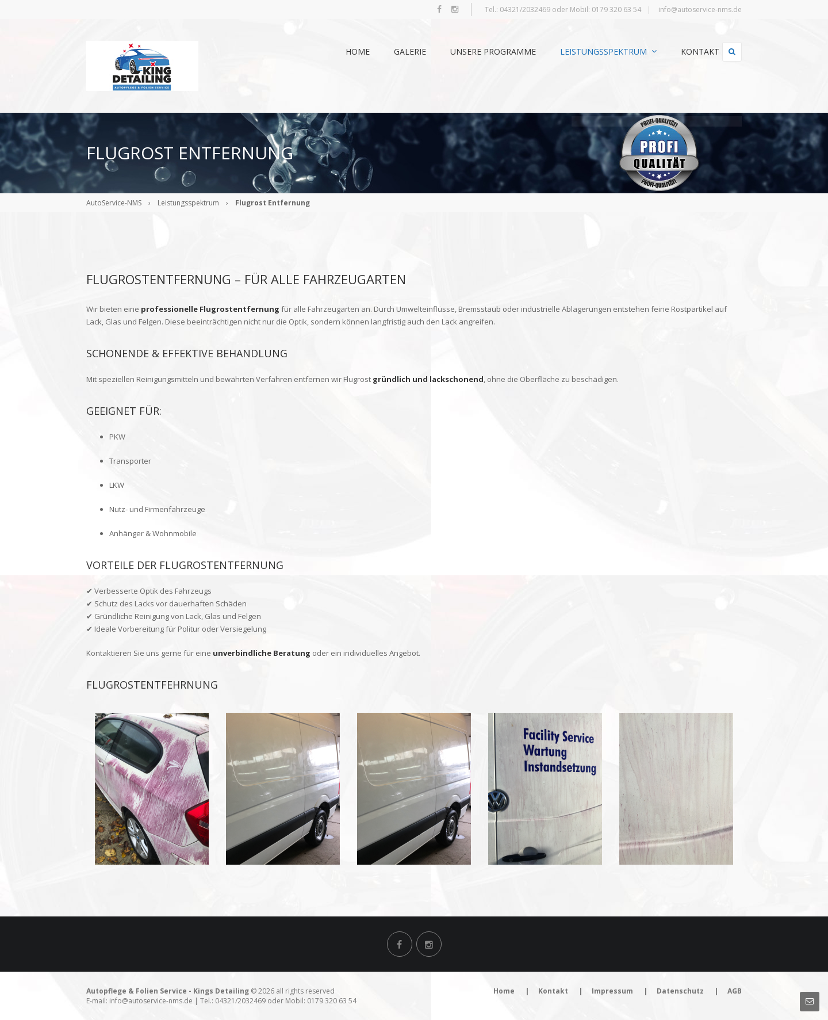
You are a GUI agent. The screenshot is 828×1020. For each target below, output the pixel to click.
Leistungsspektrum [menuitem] (587, 51)
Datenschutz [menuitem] (680, 991)
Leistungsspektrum (188, 203)
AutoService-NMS (113, 203)
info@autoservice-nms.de (700, 9)
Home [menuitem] (336, 51)
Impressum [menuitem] (612, 991)
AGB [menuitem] (734, 991)
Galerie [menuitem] (389, 51)
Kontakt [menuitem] (679, 51)
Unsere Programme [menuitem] (472, 51)
